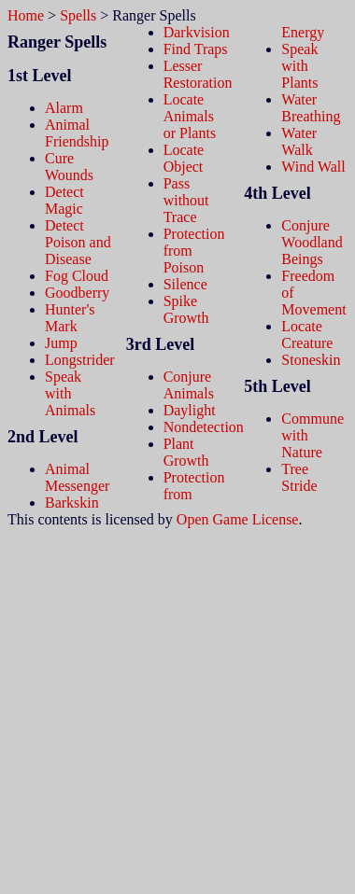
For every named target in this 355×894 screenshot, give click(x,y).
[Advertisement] (177, 705)
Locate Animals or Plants (189, 116)
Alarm (64, 108)
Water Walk (299, 141)
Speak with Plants (299, 66)
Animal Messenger (77, 477)
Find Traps (195, 49)
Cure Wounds (69, 166)
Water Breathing (310, 107)
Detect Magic (64, 200)
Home (25, 15)
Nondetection (203, 427)
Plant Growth (186, 452)
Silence (185, 284)
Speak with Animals (70, 393)
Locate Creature (307, 334)
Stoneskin (310, 360)
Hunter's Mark (70, 317)
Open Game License (238, 519)
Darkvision (196, 32)
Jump (61, 343)
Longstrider (80, 360)
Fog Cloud (76, 276)
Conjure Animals (188, 385)
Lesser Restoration (198, 74)
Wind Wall (313, 167)
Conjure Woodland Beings (311, 242)
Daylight (189, 410)
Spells (78, 15)
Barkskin (72, 502)
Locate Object (184, 158)
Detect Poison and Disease (78, 242)
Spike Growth (186, 309)
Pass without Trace (186, 200)
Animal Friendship (76, 133)
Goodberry (77, 292)
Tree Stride (299, 477)
